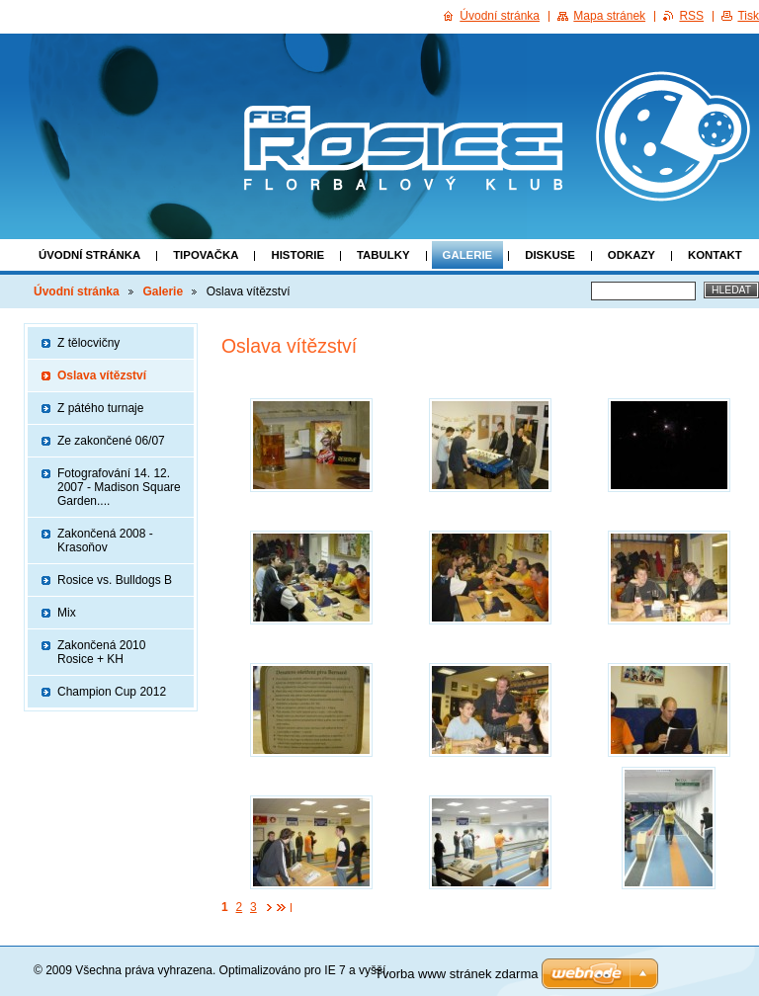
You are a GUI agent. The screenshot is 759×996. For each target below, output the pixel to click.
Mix (66, 613)
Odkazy (631, 255)
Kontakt (715, 255)
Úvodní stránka (89, 255)
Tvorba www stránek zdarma (456, 973)
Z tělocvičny (88, 343)
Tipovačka (205, 255)
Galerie (468, 255)
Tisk (748, 16)
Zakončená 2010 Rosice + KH (101, 652)
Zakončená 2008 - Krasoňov (105, 540)
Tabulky (383, 255)
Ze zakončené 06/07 (111, 441)
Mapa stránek (609, 16)
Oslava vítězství (101, 375)
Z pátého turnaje (100, 408)
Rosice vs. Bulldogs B (114, 580)
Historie (297, 255)
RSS (691, 16)
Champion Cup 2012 (111, 692)
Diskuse (550, 255)
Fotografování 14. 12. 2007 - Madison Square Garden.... (119, 487)
